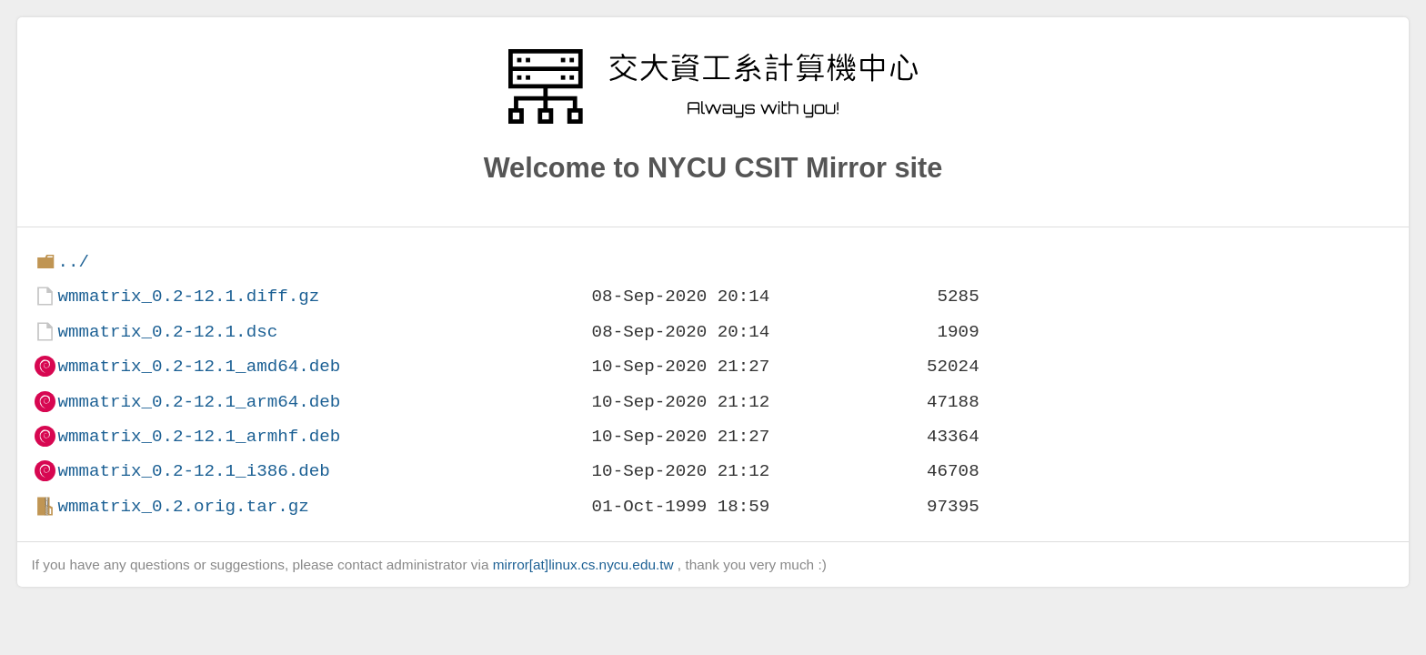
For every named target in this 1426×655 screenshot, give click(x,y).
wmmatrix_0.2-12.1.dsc (167, 331)
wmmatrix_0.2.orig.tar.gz (182, 506)
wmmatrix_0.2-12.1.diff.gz (188, 296)
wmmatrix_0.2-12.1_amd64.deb (198, 366)
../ (73, 261)
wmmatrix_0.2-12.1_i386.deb (193, 470)
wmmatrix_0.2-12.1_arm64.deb (198, 401)
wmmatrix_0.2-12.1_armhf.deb (198, 436)
